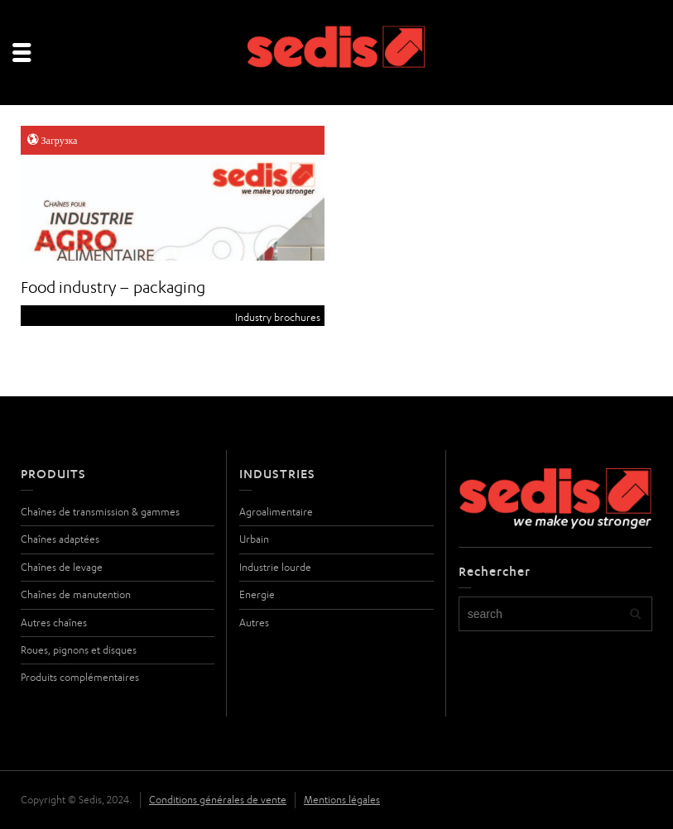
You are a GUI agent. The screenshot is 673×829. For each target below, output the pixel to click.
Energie (257, 594)
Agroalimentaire (276, 512)
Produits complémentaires (80, 677)
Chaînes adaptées (60, 539)
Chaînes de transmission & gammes (100, 512)
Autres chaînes (54, 622)
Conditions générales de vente (217, 799)
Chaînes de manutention (76, 594)
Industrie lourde (275, 567)
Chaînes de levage (62, 567)
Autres (254, 622)
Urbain (254, 539)
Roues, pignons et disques (79, 650)
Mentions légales (342, 799)
